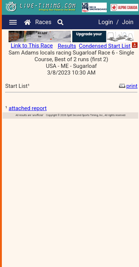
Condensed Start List (105, 46)
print (128, 86)
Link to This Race (32, 45)
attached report (28, 108)
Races (43, 22)
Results (67, 46)
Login (105, 22)
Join (127, 22)
